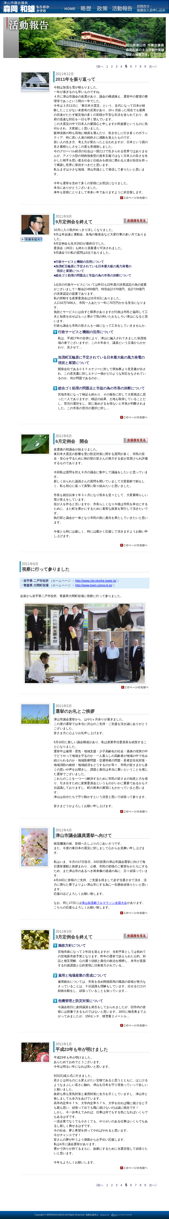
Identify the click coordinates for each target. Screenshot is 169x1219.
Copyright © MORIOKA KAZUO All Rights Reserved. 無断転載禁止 (66, 1215)
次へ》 (153, 66)
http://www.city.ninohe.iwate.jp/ (96, 580)
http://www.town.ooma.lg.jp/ (93, 585)
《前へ (98, 66)
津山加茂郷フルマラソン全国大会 (104, 903)
